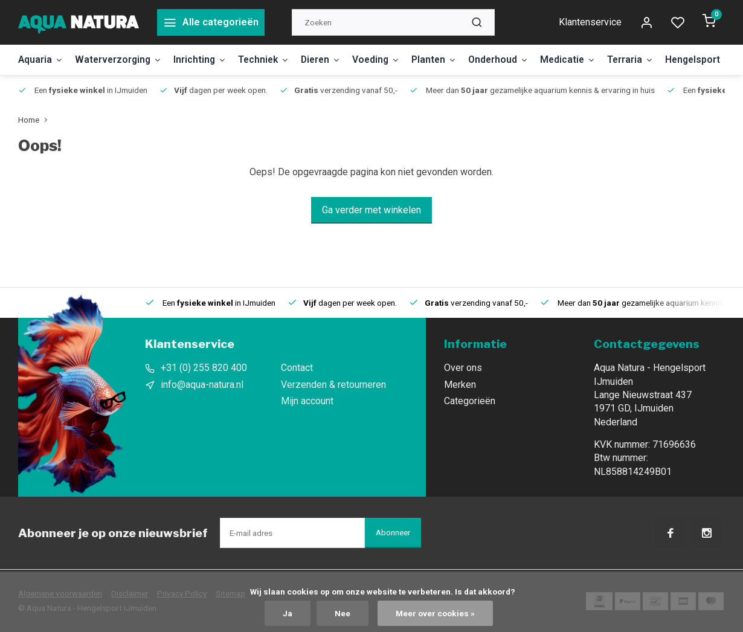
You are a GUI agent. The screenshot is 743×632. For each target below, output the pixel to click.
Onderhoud (511, 59)
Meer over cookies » (435, 613)
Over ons (463, 367)
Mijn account (307, 401)
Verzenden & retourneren (333, 384)
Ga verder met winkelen (371, 210)
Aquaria (41, 59)
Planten (446, 59)
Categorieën (469, 401)
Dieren (329, 59)
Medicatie (583, 59)
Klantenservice (590, 22)
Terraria (647, 59)
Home (35, 119)
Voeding (386, 59)
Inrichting (204, 59)
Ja (287, 613)
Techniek (270, 59)
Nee (342, 613)
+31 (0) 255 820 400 (204, 367)
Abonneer (393, 532)
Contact (297, 367)
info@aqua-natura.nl (202, 384)
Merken (460, 384)
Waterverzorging (121, 59)
